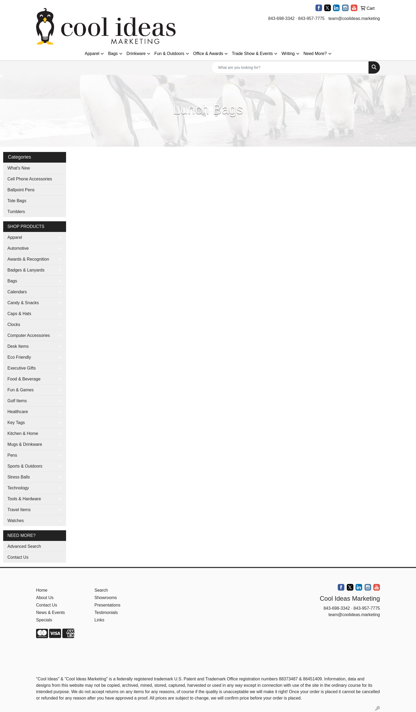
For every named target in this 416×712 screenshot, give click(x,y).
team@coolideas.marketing (354, 18)
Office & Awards (208, 53)
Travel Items (19, 509)
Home (41, 590)
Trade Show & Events (252, 53)
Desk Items (18, 346)
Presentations (107, 605)
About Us (45, 597)
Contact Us (17, 557)
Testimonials (106, 612)
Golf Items (17, 401)
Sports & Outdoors (24, 466)
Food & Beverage (24, 379)
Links (99, 620)
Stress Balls (18, 477)
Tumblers (16, 211)
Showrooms (105, 597)
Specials (44, 620)
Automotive (18, 248)
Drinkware (136, 53)
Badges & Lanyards (26, 270)
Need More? (315, 53)
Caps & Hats (19, 313)
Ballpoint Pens (20, 190)
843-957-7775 (311, 18)
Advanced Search (24, 546)
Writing (288, 53)
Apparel (92, 53)
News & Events (50, 612)
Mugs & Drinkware (24, 444)
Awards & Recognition (28, 259)
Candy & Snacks (23, 302)
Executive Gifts (21, 368)
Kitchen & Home (22, 433)
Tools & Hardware (24, 499)
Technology (18, 488)
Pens (12, 455)
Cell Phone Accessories (29, 179)
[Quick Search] (290, 67)
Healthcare (17, 411)
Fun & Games (20, 390)
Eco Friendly (19, 357)
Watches (15, 520)
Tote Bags (16, 200)
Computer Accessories (28, 335)
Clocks (13, 324)
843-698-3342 (281, 18)
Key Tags (16, 422)
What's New (18, 168)
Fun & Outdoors (169, 53)
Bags (113, 53)
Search (101, 590)
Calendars (17, 292)
